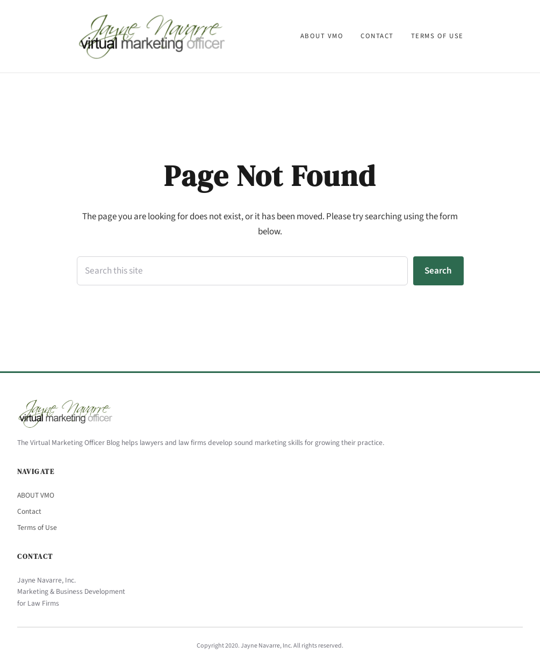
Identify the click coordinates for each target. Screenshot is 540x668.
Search (438, 270)
